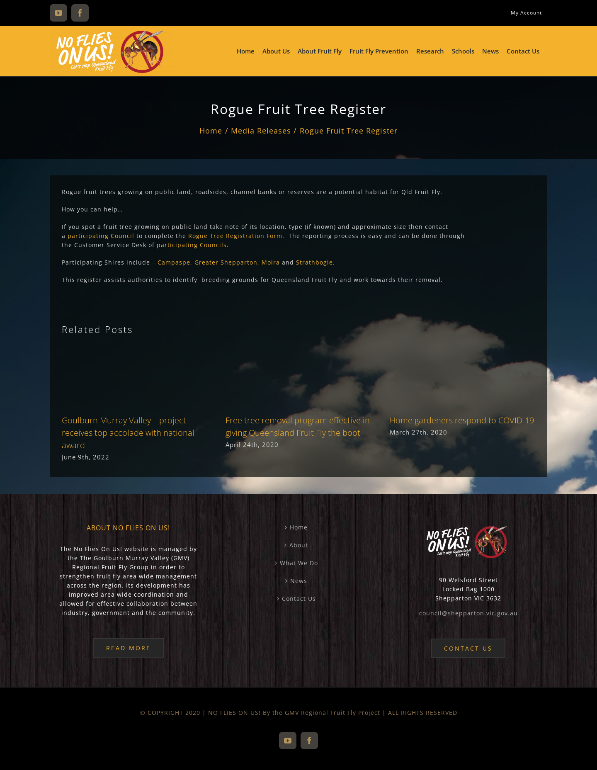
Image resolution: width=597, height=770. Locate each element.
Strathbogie (314, 262)
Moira (271, 262)
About (298, 545)
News (298, 581)
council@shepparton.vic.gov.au (468, 613)
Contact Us (299, 598)
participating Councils (192, 245)
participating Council (101, 236)
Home (299, 527)
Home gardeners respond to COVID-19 (462, 420)
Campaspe (174, 262)
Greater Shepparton (225, 262)
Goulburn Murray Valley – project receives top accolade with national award (128, 433)
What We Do (299, 563)
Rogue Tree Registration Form (235, 236)
